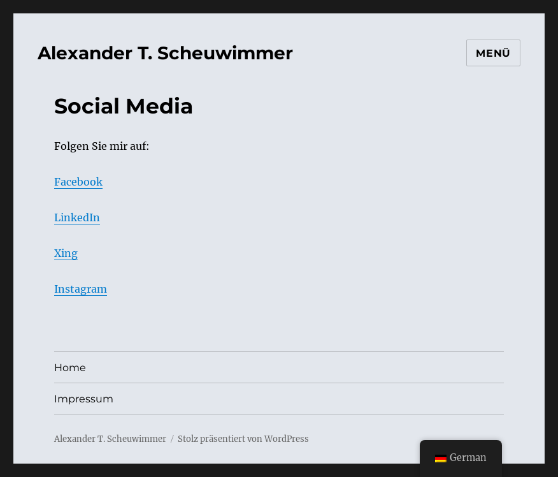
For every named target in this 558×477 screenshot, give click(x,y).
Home (70, 368)
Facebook (78, 181)
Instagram (80, 289)
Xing (66, 253)
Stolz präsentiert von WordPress (243, 439)
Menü (493, 53)
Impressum (83, 399)
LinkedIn (77, 217)
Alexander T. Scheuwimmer (165, 53)
